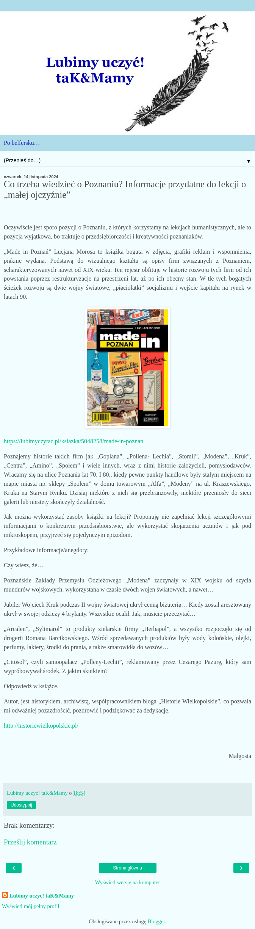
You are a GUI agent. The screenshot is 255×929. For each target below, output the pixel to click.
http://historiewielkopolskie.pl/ (41, 725)
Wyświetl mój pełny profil (30, 906)
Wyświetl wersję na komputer (127, 882)
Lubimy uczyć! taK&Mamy (41, 896)
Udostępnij (21, 805)
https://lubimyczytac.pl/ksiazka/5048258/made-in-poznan (73, 441)
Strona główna (127, 868)
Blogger (156, 921)
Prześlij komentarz (30, 842)
